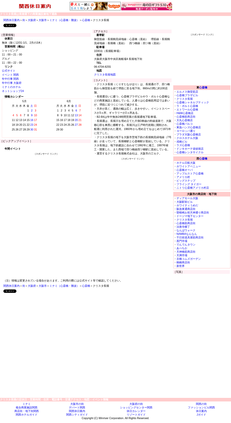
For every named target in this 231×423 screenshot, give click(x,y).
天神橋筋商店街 (185, 251)
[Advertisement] (46, 179)
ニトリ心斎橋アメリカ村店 (192, 187)
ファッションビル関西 (201, 407)
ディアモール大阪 (187, 198)
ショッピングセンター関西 (136, 407)
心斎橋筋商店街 (185, 116)
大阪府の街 (136, 403)
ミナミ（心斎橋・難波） (64, 20)
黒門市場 (181, 241)
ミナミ (27, 403)
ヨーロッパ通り (185, 130)
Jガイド (201, 414)
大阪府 (32, 20)
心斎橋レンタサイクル (190, 152)
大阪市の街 (77, 403)
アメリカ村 (183, 177)
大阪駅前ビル (184, 201)
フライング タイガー (189, 184)
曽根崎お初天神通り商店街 (192, 212)
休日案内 (201, 411)
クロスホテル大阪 (187, 138)
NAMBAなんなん (186, 233)
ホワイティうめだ (187, 205)
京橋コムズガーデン (188, 258)
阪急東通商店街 (185, 209)
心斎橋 (86, 20)
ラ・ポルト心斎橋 (187, 106)
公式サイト (8, 70)
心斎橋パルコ (184, 123)
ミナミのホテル (11, 87)
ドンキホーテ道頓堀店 (190, 148)
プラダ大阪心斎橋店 (188, 134)
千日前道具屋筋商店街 (190, 237)
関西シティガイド (77, 414)
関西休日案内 (11, 20)
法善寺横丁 (183, 226)
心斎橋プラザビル (187, 95)
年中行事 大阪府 (12, 82)
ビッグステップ (185, 180)
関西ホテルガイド (26, 414)
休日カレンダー (136, 411)
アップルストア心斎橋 (190, 173)
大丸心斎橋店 (184, 120)
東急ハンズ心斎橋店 (188, 127)
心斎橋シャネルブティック (192, 102)
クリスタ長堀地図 (105, 74)
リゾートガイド (136, 414)
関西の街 (201, 403)
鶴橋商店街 (183, 262)
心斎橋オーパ (184, 169)
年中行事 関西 (10, 78)
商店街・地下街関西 (26, 411)
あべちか (181, 248)
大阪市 (43, 20)
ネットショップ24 (13, 91)
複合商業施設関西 (26, 407)
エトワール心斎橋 (187, 109)
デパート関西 (77, 407)
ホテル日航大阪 (185, 162)
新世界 (180, 266)
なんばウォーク (185, 230)
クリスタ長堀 (184, 98)
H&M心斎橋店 (184, 113)
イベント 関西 (10, 74)
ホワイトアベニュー (188, 166)
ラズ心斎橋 (183, 145)
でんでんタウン (185, 244)
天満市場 (181, 255)
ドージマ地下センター (190, 216)
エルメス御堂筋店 (187, 91)
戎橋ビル (181, 141)
